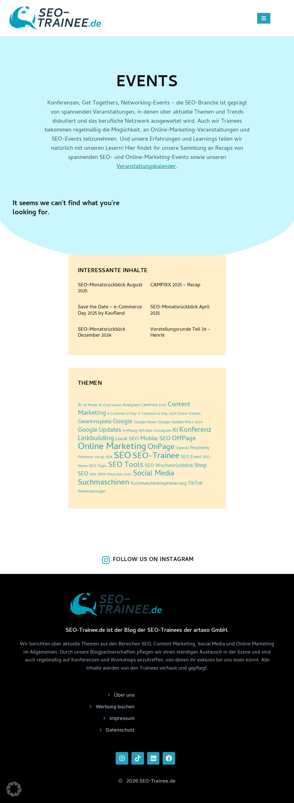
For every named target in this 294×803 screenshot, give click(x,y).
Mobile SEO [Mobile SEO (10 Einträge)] (155, 439)
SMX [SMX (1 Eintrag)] (92, 475)
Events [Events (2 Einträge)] (195, 414)
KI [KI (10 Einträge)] (175, 430)
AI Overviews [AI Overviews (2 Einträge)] (110, 405)
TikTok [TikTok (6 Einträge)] (195, 483)
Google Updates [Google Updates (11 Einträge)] (99, 430)
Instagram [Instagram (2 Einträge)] (162, 431)
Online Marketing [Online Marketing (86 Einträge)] (112, 447)
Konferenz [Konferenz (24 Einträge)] (195, 430)
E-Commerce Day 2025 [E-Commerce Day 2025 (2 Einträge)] (157, 414)
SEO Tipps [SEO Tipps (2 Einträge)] (98, 466)
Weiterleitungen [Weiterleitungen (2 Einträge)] (92, 491)
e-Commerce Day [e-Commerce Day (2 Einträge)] (122, 414)
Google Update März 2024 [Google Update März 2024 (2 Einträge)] (180, 422)
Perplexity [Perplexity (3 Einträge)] (199, 448)
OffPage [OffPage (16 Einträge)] (184, 439)
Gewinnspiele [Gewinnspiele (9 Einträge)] (95, 422)
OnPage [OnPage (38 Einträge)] (161, 447)
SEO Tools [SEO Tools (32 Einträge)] (125, 465)
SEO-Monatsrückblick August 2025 (110, 288)
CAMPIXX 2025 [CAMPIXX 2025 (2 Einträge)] (153, 405)
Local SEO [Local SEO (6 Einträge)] (127, 439)
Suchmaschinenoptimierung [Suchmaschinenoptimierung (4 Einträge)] (158, 484)
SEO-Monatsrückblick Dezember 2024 (101, 333)
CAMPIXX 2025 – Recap (175, 285)
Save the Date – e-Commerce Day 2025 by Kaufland (110, 310)
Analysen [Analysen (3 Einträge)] (131, 405)
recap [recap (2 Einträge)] (99, 457)
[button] (14, 789)
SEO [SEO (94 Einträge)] (122, 456)
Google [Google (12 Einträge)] (122, 422)
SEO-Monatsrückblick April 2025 (180, 310)
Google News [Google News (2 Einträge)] (145, 422)
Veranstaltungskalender (146, 166)
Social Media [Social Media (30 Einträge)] (153, 474)
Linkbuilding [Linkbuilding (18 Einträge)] (96, 439)
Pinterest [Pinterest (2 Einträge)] (86, 457)
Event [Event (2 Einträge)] (183, 414)
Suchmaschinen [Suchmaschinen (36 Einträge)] (103, 483)
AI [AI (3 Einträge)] (80, 405)
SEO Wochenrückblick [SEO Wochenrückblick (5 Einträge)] (169, 466)
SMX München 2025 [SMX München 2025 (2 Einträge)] (115, 474)
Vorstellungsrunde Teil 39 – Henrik (180, 333)
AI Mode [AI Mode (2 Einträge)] (90, 405)
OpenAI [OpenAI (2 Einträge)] (182, 448)
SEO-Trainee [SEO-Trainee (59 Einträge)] (156, 456)
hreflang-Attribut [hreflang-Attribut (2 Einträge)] (138, 431)
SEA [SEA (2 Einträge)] (109, 457)
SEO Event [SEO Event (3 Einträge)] (191, 457)
